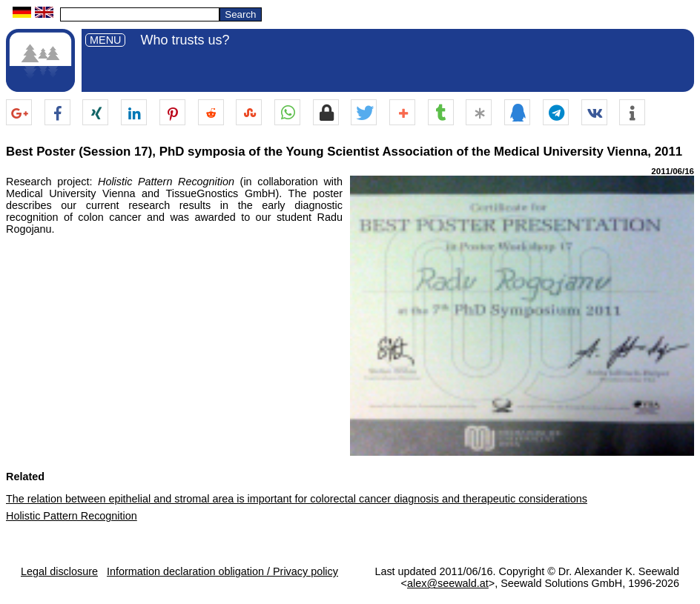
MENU (105, 40)
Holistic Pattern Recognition (71, 516)
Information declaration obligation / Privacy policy (222, 571)
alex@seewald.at (448, 583)
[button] (19, 113)
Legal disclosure (59, 571)
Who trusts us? (184, 40)
